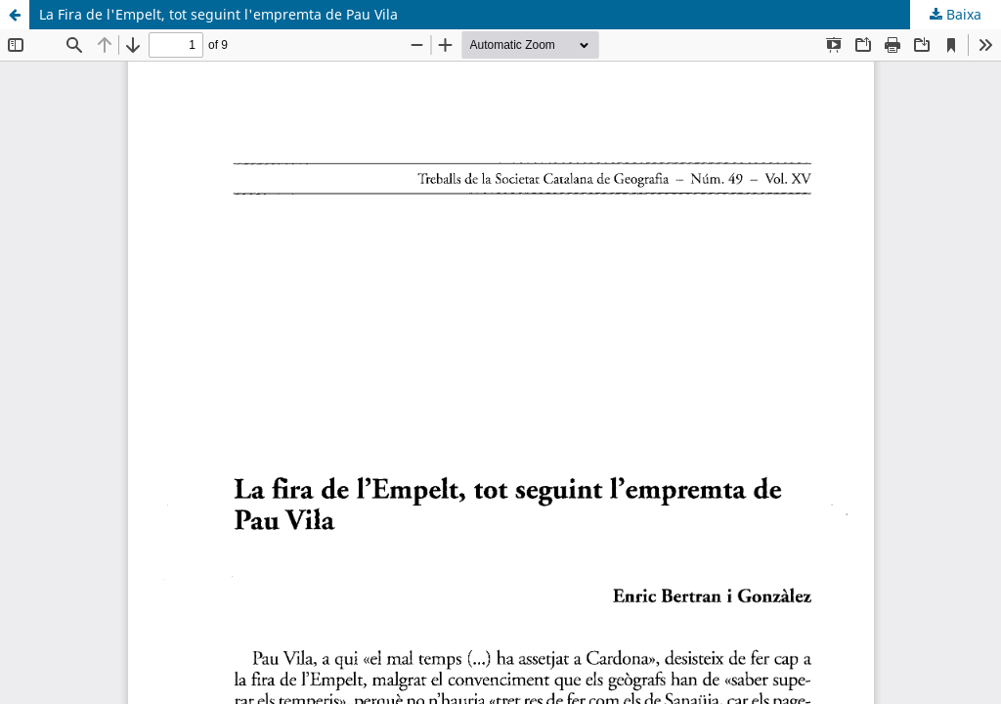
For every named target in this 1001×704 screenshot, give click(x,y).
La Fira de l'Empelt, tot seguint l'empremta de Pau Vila (218, 14)
